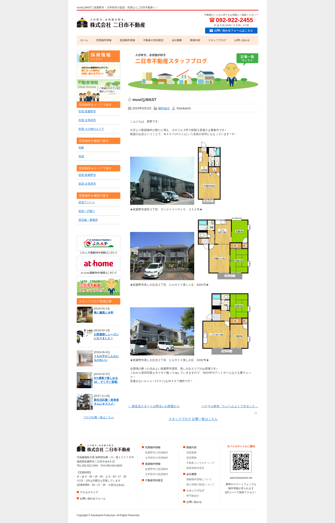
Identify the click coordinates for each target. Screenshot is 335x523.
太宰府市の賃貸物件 (156, 474)
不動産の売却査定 (153, 40)
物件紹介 (164, 108)
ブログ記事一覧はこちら (98, 417)
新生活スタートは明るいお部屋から (154, 406)
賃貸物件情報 (127, 40)
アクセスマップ (89, 492)
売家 (81, 147)
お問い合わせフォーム (93, 498)
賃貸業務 (191, 457)
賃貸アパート (86, 202)
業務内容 (195, 40)
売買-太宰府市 (87, 120)
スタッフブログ (217, 40)
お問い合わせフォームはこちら (233, 30)
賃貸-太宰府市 (87, 183)
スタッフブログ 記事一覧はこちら (193, 419)
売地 (81, 156)
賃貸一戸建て (86, 211)
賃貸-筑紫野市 (87, 175)
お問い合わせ (242, 40)
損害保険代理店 (195, 468)
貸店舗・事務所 (88, 219)
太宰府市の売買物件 (156, 457)
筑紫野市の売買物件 (156, 452)
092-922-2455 (234, 20)
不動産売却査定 (154, 480)
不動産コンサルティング (200, 462)
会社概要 (177, 40)
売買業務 (191, 452)
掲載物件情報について (199, 479)
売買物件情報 (104, 40)
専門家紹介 (192, 495)
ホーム (84, 40)
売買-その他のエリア (91, 129)
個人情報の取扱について (200, 484)
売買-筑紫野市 (87, 111)
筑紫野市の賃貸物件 (156, 469)
